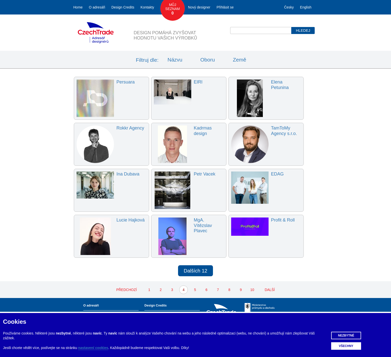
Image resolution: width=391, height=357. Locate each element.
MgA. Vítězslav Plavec (203, 225)
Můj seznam (172, 9)
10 (252, 290)
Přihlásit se (225, 7)
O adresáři (97, 7)
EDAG (277, 174)
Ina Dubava (127, 174)
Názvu (175, 59)
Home (78, 7)
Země (239, 59)
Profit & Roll (283, 220)
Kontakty (147, 7)
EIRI (198, 82)
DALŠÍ (270, 290)
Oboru (207, 59)
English (305, 7)
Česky (289, 7)
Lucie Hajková (130, 220)
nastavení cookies (93, 348)
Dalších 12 (195, 271)
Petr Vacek (204, 174)
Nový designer (199, 7)
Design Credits (122, 7)
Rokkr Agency (130, 128)
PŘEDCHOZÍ (126, 290)
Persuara (125, 82)
